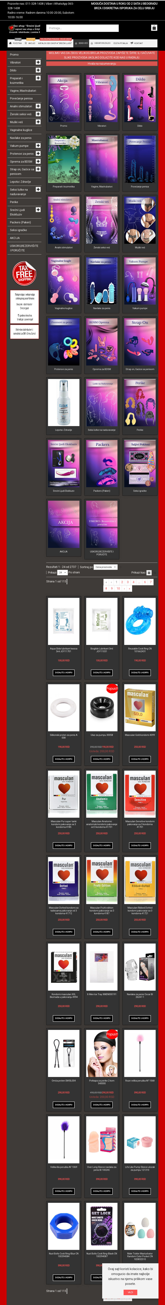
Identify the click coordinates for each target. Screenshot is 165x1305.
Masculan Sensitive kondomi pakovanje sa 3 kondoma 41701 (140, 844)
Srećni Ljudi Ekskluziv (63, 507)
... (139, 602)
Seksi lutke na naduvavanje (102, 444)
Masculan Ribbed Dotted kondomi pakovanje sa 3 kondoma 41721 (140, 930)
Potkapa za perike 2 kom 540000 (101, 1102)
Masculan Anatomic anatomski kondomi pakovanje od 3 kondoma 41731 (101, 844)
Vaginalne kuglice (64, 317)
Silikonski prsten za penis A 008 (64, 756)
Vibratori (101, 126)
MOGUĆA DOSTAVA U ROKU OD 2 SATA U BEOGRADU (124, 3)
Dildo (139, 126)
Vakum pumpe (139, 317)
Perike (140, 444)
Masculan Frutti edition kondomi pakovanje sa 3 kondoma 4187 (102, 930)
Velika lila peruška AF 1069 (63, 1187)
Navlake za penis (101, 317)
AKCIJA (64, 571)
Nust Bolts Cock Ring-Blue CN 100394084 (63, 1274)
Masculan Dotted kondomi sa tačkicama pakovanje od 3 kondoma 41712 (63, 930)
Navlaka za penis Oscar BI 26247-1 (140, 1015)
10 (118, 608)
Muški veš (140, 253)
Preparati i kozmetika (64, 189)
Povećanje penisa (140, 189)
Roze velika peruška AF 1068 (140, 1100)
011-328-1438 (34, 3)
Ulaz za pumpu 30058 (102, 754)
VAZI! (130, 1292)
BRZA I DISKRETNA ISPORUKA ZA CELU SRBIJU (124, 8)
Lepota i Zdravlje (63, 444)
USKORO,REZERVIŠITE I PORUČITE (102, 573)
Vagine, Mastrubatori (101, 189)
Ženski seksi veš (102, 253)
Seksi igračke (140, 507)
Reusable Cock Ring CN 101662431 (140, 669)
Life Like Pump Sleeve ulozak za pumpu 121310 (140, 1188)
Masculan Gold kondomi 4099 (140, 754)
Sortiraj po (86, 587)
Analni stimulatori (64, 253)
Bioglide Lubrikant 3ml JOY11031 (102, 669)
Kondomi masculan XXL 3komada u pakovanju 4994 (64, 1015)
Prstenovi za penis (63, 380)
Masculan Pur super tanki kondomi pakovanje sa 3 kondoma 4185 (64, 844)
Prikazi (52, 592)
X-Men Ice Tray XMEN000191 (101, 1014)
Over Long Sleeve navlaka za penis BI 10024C (101, 1188)
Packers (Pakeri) (101, 507)
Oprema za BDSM (102, 380)
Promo (63, 126)
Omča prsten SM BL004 (64, 1100)
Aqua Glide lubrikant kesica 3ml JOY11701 (63, 669)
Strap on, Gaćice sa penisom (140, 380)
